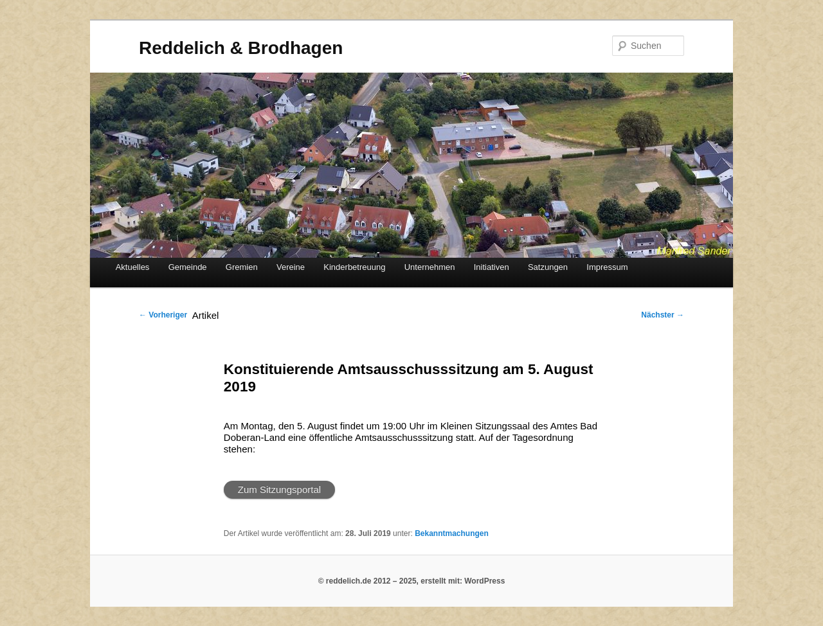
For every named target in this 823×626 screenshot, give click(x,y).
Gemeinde (187, 267)
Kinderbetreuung (354, 267)
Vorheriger (163, 314)
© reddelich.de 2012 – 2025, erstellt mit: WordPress (411, 581)
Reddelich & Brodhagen (241, 48)
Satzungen (548, 267)
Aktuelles (133, 267)
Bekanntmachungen (452, 533)
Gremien (242, 267)
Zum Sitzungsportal (279, 489)
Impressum (607, 267)
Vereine (290, 267)
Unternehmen (429, 267)
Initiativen (491, 267)
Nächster (662, 314)
